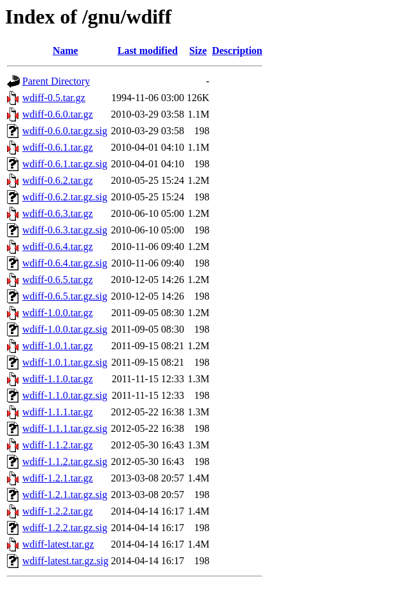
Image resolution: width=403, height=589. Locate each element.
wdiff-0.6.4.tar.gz (57, 246)
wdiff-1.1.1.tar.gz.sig (64, 428)
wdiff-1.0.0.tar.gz (57, 312)
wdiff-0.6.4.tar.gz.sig (64, 263)
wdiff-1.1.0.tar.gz (57, 378)
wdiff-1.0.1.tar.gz (57, 345)
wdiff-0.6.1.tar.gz (57, 147)
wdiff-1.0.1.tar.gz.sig (64, 362)
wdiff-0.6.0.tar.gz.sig (64, 130)
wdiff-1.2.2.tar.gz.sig (64, 527)
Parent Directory (56, 81)
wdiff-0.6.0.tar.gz (57, 114)
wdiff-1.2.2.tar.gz (57, 511)
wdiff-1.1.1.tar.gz (57, 411)
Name (65, 50)
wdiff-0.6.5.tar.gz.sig (64, 296)
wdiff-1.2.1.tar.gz (57, 478)
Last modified (147, 50)
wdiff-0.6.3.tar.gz (57, 213)
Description (237, 50)
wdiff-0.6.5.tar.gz (57, 279)
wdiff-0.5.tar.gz (53, 97)
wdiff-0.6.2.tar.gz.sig (64, 196)
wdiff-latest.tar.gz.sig (65, 560)
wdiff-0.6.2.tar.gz (57, 180)
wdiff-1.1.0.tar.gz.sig (64, 395)
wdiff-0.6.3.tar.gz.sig (64, 230)
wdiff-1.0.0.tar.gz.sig (64, 329)
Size (198, 50)
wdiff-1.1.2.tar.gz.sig (64, 461)
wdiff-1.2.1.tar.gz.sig (64, 494)
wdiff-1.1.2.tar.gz (57, 445)
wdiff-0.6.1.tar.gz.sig (64, 163)
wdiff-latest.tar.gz (58, 544)
